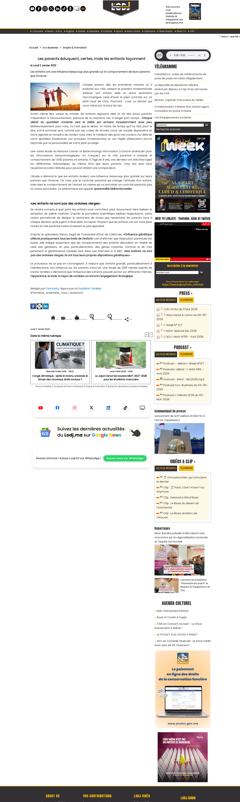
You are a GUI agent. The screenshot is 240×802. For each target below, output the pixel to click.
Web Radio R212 (188, 783)
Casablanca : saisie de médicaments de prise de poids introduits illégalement (181, 75)
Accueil (34, 47)
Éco (59, 31)
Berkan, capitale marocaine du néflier (176, 92)
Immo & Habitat (42, 398)
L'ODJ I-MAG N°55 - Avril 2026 (181, 332)
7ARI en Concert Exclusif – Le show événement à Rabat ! (175, 608)
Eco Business (53, 47)
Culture (106, 31)
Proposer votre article (97, 782)
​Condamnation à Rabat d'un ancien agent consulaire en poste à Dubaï (179, 100)
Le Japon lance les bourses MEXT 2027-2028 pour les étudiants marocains (121, 389)
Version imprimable (93, 319)
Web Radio (165, 31)
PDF (191, 31)
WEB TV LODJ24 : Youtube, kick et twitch (182, 211)
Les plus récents (167, 297)
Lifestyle (93, 31)
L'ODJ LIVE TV (141, 782)
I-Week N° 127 (172, 321)
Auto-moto (132, 31)
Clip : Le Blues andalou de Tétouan (184, 504)
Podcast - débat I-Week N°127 (182, 359)
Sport (118, 31)
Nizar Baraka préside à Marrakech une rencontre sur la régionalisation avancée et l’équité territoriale (182, 523)
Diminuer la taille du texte (83, 330)
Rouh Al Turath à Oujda (170, 600)
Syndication (128, 797)
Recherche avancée (166, 119)
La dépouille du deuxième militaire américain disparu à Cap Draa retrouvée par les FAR (180, 85)
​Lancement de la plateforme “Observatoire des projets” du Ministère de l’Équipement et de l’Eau (195, 569)
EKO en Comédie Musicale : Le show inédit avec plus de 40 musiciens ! (180, 623)
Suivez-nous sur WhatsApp (125, 474)
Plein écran (203, 226)
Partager (113, 330)
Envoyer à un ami (61, 319)
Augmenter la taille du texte (131, 319)
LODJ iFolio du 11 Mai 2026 (179, 306)
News (49, 31)
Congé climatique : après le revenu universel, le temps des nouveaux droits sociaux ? (60, 389)
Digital (69, 31)
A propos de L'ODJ (52, 782)
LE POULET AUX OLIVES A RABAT (174, 615)
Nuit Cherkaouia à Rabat (171, 594)
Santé (80, 31)
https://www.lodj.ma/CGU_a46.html (183, 281)
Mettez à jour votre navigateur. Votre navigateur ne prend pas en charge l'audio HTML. (187, 55)
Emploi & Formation (81, 47)
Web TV (180, 31)
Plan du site (111, 797)
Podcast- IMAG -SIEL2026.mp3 (181, 374)
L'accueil (36, 31)
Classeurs (190, 296)
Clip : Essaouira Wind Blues (179, 489)
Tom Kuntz (53, 288)
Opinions (148, 31)
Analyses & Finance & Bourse (73, 398)
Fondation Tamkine (91, 288)
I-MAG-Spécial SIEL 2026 (178, 326)
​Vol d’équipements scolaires (170, 108)
